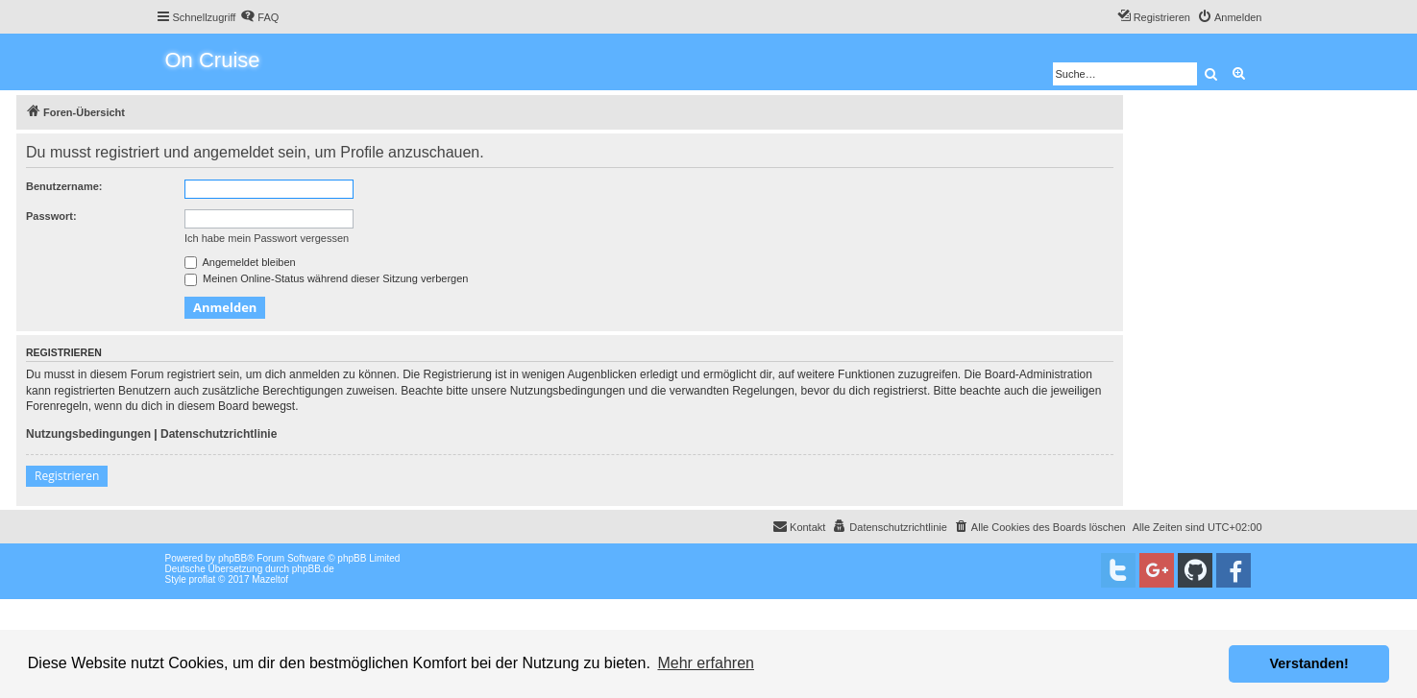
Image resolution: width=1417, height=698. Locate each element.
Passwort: (51, 216)
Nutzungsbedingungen (88, 434)
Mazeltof (270, 579)
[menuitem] (259, 17)
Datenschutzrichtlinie (218, 434)
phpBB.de (313, 569)
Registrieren (67, 476)
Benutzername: (64, 186)
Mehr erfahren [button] (705, 663)
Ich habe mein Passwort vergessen (266, 238)
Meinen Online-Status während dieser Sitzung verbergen (326, 278)
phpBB (232, 558)
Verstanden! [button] (1309, 663)
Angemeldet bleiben (240, 262)
